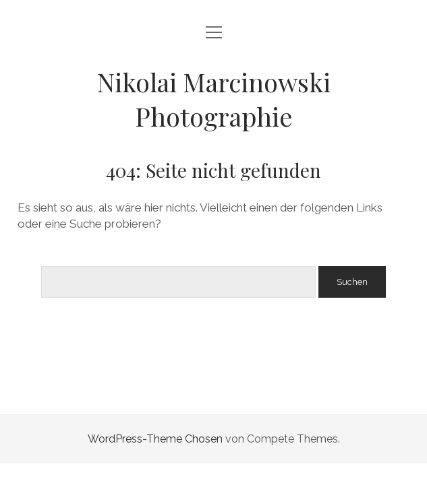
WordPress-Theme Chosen (155, 438)
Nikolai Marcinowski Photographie (213, 99)
